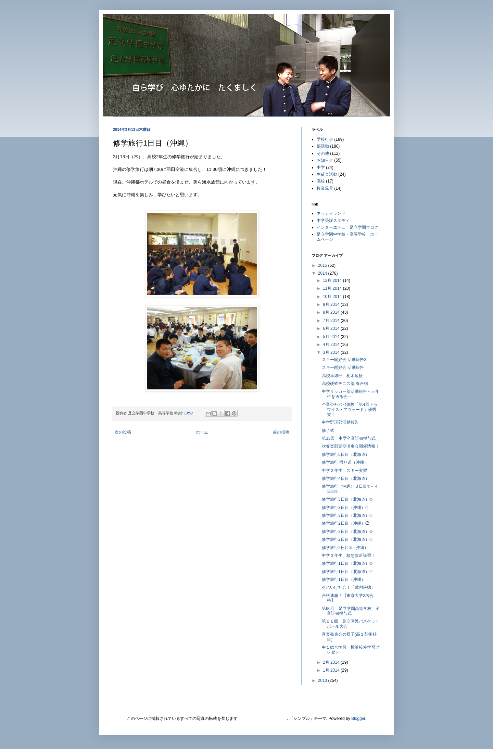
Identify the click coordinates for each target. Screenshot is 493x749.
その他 (323, 153)
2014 (323, 273)
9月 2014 (332, 304)
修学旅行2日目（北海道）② (347, 531)
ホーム (202, 432)
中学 (321, 167)
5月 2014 (332, 336)
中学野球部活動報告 (340, 422)
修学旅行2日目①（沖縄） (345, 547)
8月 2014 (332, 312)
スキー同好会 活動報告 (343, 367)
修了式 (328, 430)
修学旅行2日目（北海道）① (347, 539)
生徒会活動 (327, 174)
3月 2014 (332, 352)
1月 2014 (332, 670)
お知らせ (325, 160)
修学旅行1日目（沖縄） (343, 579)
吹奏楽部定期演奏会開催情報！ (350, 446)
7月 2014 (332, 320)
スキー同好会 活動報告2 (344, 359)
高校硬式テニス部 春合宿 (345, 383)
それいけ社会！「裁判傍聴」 (348, 587)
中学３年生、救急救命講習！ (348, 555)
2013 (323, 680)
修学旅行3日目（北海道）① (347, 515)
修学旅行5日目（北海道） (345, 454)
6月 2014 (332, 328)
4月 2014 (332, 344)
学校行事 (325, 139)
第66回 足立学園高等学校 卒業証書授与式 (351, 611)
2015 (323, 265)
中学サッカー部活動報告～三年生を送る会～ (350, 394)
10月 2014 (333, 296)
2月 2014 (332, 662)
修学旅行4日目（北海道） (345, 478)
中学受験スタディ (333, 220)
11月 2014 (333, 288)
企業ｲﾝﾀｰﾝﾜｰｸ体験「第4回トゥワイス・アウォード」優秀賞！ (350, 409)
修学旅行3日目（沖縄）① (345, 507)
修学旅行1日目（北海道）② (347, 563)
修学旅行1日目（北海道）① (347, 571)
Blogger (358, 718)
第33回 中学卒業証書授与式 (349, 438)
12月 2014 (333, 280)
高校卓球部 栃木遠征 (342, 375)
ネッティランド (331, 213)
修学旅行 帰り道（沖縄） (345, 462)
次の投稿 (123, 432)
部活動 (323, 146)
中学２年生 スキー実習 (344, 470)
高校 (321, 181)
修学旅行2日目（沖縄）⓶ (345, 523)
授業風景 (325, 188)
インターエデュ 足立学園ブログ (347, 227)
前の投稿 (281, 432)
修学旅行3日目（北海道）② (347, 499)
